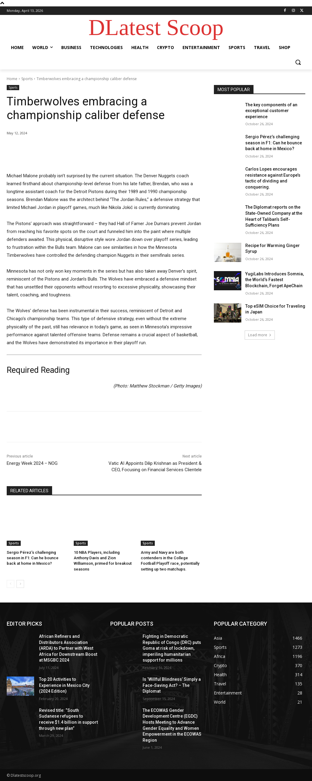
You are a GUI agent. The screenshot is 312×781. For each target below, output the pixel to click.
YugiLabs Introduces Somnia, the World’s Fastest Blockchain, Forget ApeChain (274, 279)
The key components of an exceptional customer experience (271, 110)
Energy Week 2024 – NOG (32, 463)
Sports (27, 78)
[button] (298, 62)
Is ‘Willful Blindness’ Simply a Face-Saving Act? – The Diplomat (172, 685)
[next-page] (20, 584)
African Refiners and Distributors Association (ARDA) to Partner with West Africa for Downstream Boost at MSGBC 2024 (68, 648)
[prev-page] (10, 584)
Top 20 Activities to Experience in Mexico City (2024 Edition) (64, 685)
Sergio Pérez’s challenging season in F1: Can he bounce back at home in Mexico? (32, 558)
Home (12, 78)
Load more (259, 334)
